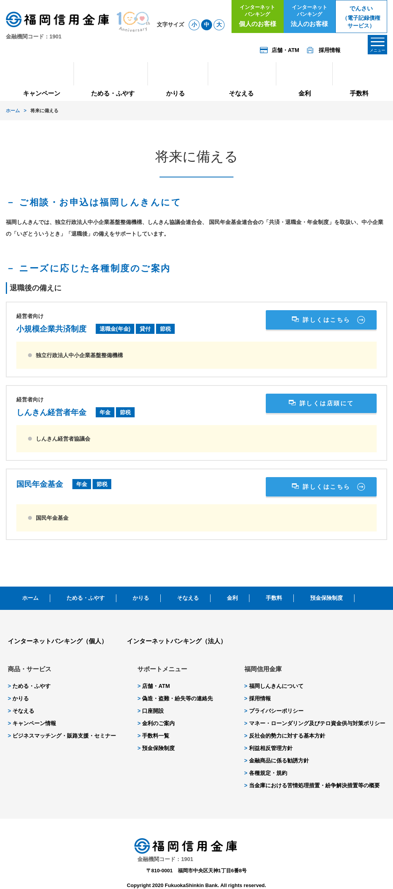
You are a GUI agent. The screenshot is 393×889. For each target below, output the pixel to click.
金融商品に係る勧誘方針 (276, 760)
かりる (141, 598)
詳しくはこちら (327, 319)
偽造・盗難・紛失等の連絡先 (175, 698)
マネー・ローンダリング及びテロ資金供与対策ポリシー (314, 723)
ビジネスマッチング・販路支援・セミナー (62, 736)
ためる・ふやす (86, 598)
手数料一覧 (153, 736)
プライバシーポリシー (274, 711)
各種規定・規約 (265, 773)
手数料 (274, 598)
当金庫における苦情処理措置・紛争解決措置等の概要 (312, 785)
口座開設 (150, 711)
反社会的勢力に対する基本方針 (284, 736)
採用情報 (257, 698)
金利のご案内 (156, 723)
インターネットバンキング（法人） (176, 641)
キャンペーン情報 (32, 723)
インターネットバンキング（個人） (57, 641)
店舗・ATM (153, 686)
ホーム (13, 110)
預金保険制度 (326, 598)
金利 (232, 598)
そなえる (188, 598)
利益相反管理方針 (268, 748)
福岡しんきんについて (274, 686)
